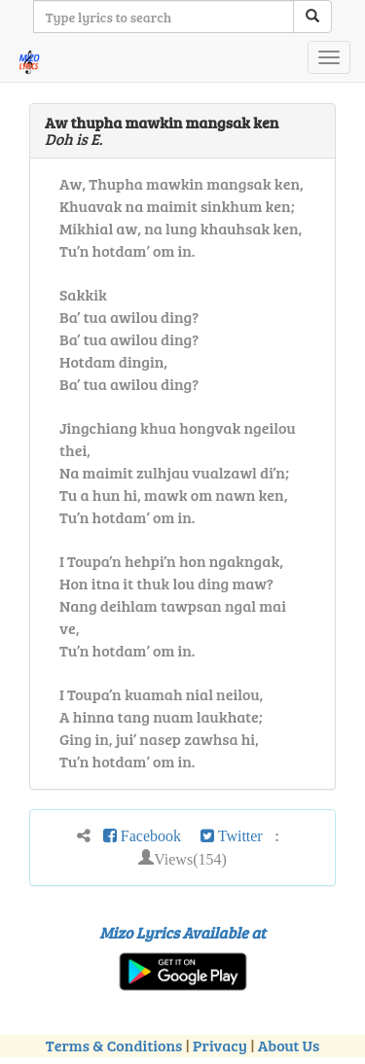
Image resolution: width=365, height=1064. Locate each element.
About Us (288, 1045)
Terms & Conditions (114, 1045)
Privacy (220, 1045)
